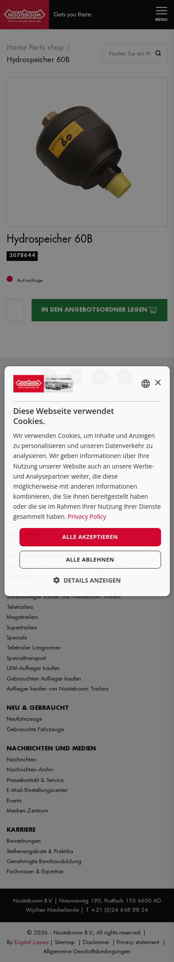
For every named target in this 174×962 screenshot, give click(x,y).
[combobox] (145, 383)
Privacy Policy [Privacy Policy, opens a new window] (86, 516)
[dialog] (87, 481)
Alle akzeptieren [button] (90, 537)
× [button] (157, 383)
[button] (87, 580)
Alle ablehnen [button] (90, 559)
